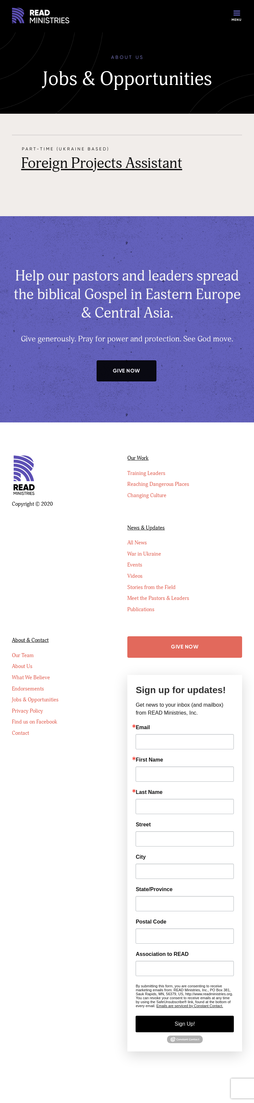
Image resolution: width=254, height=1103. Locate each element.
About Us (22, 666)
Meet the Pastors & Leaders (158, 598)
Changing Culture (146, 495)
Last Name (149, 792)
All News (137, 542)
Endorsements (28, 689)
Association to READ (162, 954)
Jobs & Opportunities (35, 699)
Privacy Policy (27, 711)
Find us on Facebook (34, 722)
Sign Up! (185, 1024)
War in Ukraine (144, 554)
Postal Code (151, 922)
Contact (20, 733)
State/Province (154, 889)
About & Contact (30, 640)
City (141, 857)
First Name (149, 760)
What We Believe (31, 677)
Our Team (23, 655)
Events (134, 565)
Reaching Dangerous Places (158, 484)
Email (143, 727)
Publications (140, 609)
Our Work (137, 458)
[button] (236, 16)
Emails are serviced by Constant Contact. (189, 1006)
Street (143, 824)
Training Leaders (146, 473)
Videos (135, 576)
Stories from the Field (151, 587)
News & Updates (146, 528)
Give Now (126, 371)
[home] (41, 16)
